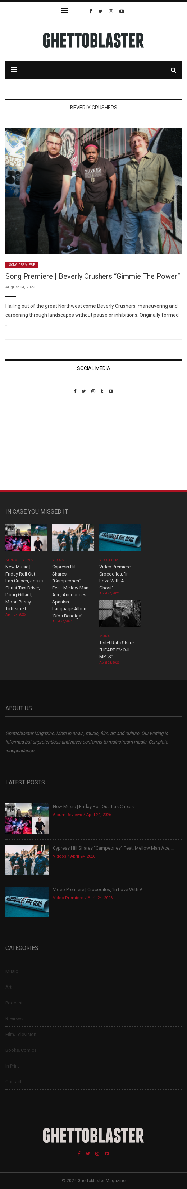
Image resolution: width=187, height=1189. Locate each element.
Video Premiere (112, 560)
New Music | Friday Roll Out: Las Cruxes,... (95, 806)
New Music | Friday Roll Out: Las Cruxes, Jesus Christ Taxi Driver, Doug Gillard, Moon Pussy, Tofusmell (24, 587)
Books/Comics (21, 1050)
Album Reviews (19, 560)
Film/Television (20, 1034)
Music (104, 636)
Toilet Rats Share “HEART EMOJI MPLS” (116, 649)
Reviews (14, 1018)
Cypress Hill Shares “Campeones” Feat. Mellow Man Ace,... (113, 848)
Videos (57, 560)
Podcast (14, 1003)
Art (8, 987)
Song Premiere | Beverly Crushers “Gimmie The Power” (92, 276)
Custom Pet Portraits (26, 443)
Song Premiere (22, 265)
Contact (13, 1081)
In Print (12, 1066)
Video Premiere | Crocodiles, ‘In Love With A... (99, 889)
